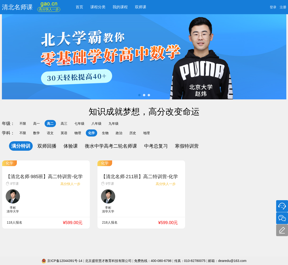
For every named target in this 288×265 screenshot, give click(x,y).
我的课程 (120, 7)
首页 (79, 7)
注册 (283, 7)
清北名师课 (17, 7)
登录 (273, 7)
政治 (119, 133)
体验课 (71, 146)
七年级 (79, 123)
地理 (146, 133)
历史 (132, 133)
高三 (64, 123)
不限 (22, 123)
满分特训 (20, 146)
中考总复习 (156, 146)
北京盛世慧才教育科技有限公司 (109, 261)
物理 (77, 133)
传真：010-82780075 (190, 261)
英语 (64, 133)
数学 (36, 133)
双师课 (140, 7)
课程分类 (97, 7)
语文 (50, 133)
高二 (50, 123)
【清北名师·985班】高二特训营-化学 (44, 176)
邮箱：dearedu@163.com (227, 261)
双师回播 (46, 146)
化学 (91, 133)
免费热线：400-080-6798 (153, 261)
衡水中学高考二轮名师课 (111, 146)
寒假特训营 (187, 146)
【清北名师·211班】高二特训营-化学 (139, 176)
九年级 (114, 123)
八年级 (96, 123)
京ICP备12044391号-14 (62, 261)
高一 (36, 123)
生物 (105, 133)
